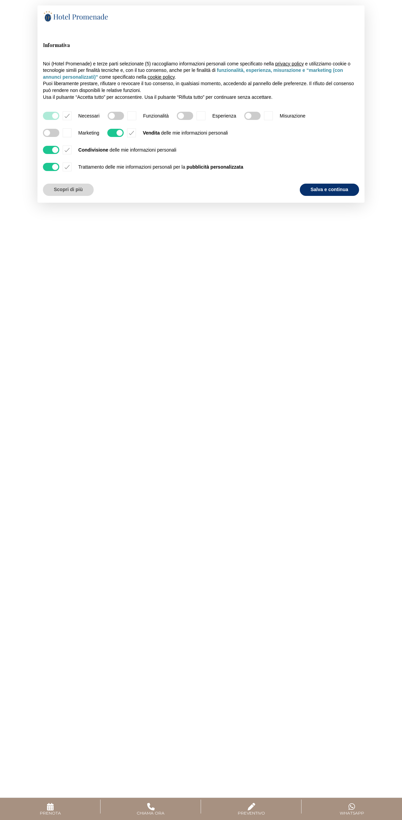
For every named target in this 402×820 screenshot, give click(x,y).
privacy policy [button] (289, 63)
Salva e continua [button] (329, 189)
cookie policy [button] (161, 77)
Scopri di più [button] (68, 189)
